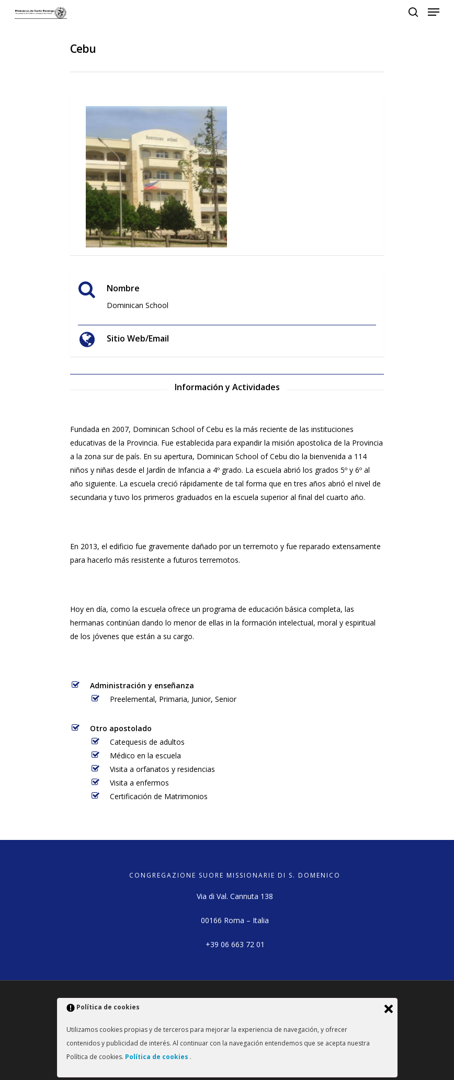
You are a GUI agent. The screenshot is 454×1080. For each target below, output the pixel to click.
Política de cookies (157, 1056)
